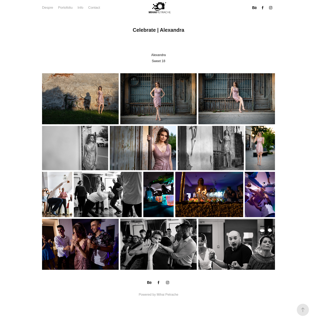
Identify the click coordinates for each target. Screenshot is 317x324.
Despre (47, 8)
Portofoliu (65, 8)
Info (80, 8)
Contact (94, 8)
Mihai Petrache (167, 294)
